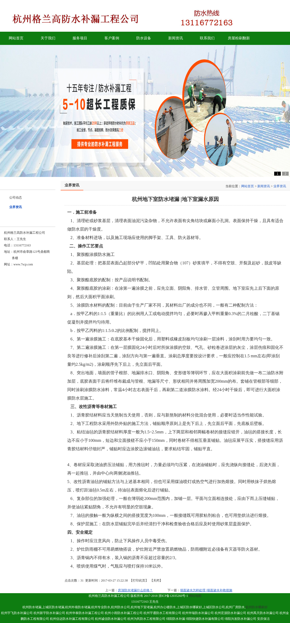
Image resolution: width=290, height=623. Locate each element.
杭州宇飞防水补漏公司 (17, 613)
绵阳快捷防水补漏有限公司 (205, 619)
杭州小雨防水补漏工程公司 (124, 613)
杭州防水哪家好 (256, 607)
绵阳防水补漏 (175, 619)
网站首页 (247, 186)
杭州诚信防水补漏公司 (111, 619)
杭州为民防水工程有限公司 (146, 619)
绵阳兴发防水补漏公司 (240, 619)
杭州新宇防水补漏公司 (49, 613)
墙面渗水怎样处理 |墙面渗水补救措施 (206, 590)
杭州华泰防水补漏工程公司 (85, 613)
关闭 (156, 580)
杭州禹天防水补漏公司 (263, 613)
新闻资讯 (263, 186)
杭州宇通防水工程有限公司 (162, 613)
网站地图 (195, 596)
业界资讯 (279, 186)
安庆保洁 (263, 619)
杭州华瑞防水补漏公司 (198, 613)
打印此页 (139, 580)
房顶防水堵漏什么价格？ (135, 590)
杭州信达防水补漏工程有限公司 (72, 619)
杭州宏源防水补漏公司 (230, 613)
